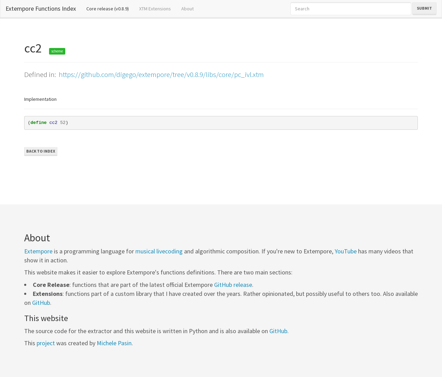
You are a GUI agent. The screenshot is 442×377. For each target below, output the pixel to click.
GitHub (41, 303)
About (187, 9)
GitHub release (233, 285)
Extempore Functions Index (41, 8)
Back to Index (40, 151)
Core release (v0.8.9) (110, 8)
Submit (424, 8)
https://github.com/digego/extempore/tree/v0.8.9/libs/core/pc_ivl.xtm (161, 74)
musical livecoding (159, 251)
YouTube (346, 251)
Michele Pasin (114, 343)
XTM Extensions (155, 9)
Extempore (38, 251)
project (46, 343)
